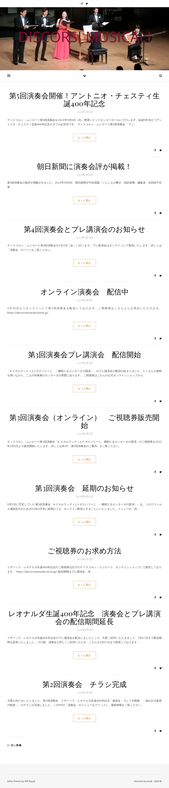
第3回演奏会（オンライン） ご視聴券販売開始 (84, 421)
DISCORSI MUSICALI (84, 36)
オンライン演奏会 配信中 (84, 291)
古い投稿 (14, 745)
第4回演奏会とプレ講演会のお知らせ (84, 229)
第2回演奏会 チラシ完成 (84, 684)
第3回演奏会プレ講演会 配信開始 (84, 354)
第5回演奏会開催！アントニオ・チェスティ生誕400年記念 (84, 99)
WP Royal (30, 781)
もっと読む (84, 137)
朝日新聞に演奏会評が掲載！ (84, 166)
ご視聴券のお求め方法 (84, 550)
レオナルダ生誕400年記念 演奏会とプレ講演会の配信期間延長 (84, 617)
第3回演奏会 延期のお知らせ (84, 488)
